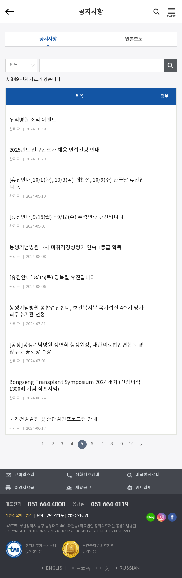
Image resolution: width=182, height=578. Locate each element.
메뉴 (171, 16)
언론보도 (133, 39)
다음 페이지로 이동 (141, 444)
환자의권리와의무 (50, 516)
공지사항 (48, 39)
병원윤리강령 (78, 516)
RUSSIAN (129, 568)
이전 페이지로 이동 (9, 12)
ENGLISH (56, 568)
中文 (104, 568)
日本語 (83, 568)
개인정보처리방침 (18, 516)
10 (131, 444)
